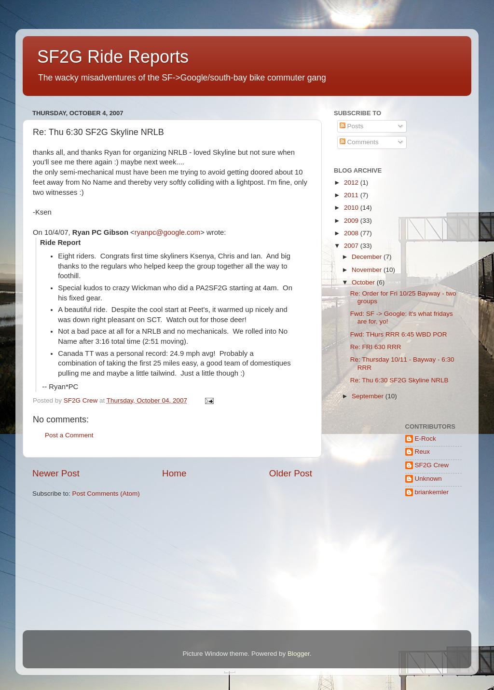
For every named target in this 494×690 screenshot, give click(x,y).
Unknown (428, 478)
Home (174, 473)
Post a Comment (69, 435)
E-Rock (425, 438)
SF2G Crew (432, 465)
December (368, 256)
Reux (422, 451)
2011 (352, 195)
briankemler (432, 492)
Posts (352, 126)
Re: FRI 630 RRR (375, 347)
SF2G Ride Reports (113, 57)
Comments (359, 142)
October (364, 282)
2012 (352, 182)
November (368, 269)
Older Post (290, 473)
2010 (352, 207)
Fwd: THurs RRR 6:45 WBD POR (398, 334)
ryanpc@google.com (167, 232)
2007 (352, 245)
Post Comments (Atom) (106, 493)
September (368, 396)
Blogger (299, 653)
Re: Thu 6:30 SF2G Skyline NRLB (399, 380)
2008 (352, 233)
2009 (352, 220)
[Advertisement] (364, 587)
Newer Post (56, 473)
